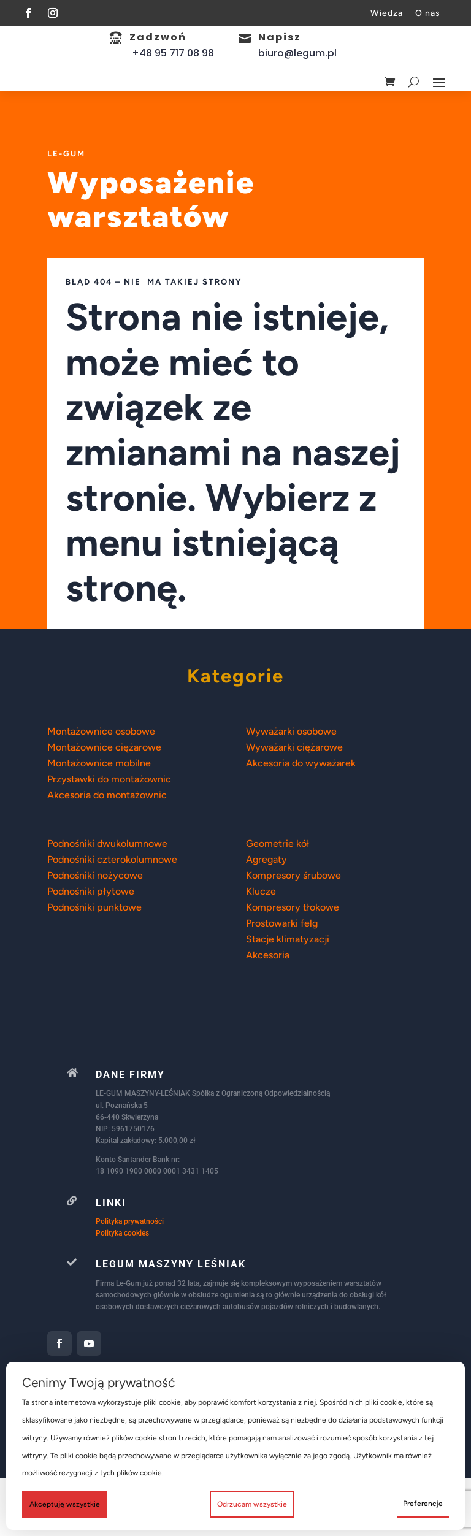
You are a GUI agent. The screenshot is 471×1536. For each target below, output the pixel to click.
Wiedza (386, 13)
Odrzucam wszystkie (252, 1504)
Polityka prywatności (130, 1279)
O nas (427, 13)
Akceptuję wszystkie (64, 1504)
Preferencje (423, 1503)
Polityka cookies (122, 1290)
